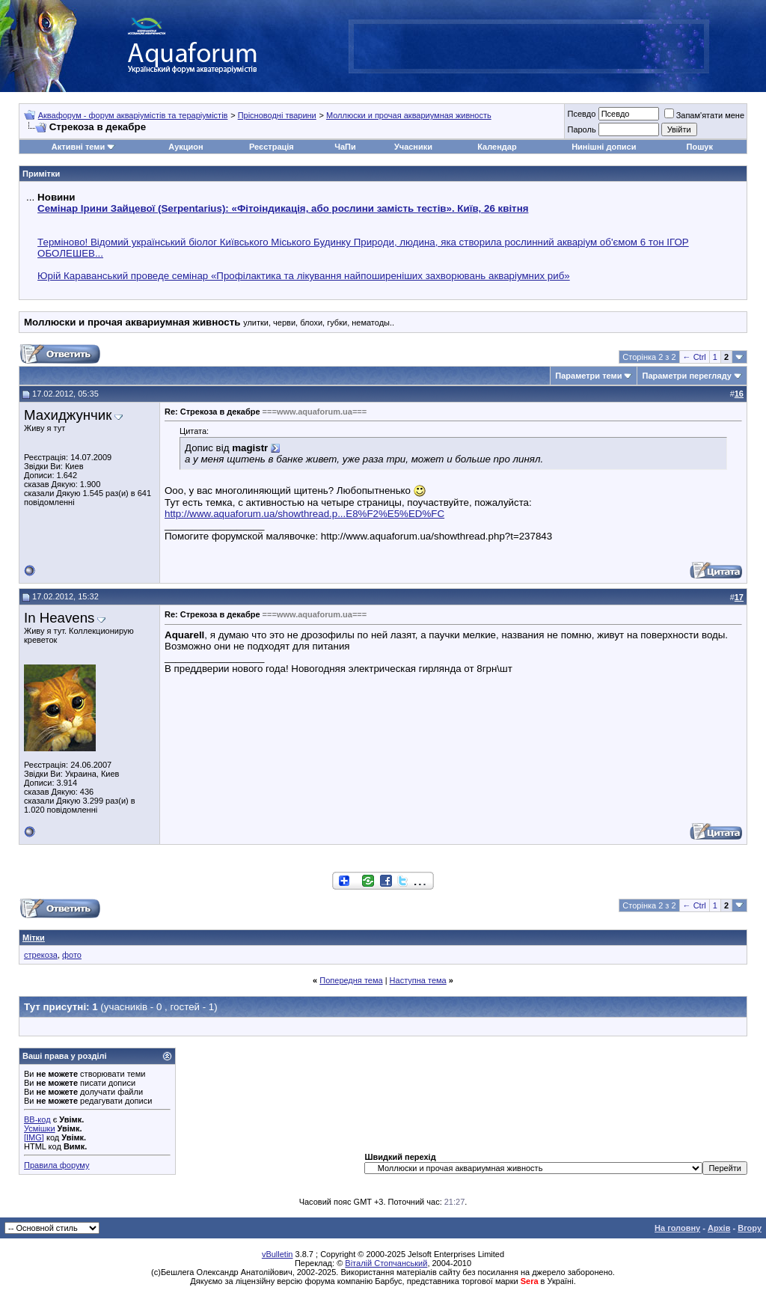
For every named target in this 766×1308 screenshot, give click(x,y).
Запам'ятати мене (704, 115)
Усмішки (39, 1128)
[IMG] (34, 1137)
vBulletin (277, 1254)
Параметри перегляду (686, 375)
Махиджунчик (67, 415)
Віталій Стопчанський (386, 1263)
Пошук (700, 146)
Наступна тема (418, 980)
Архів (719, 1227)
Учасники (413, 146)
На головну (677, 1227)
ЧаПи (345, 146)
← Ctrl (694, 356)
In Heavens (59, 618)
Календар (496, 146)
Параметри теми (588, 375)
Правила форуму (56, 1165)
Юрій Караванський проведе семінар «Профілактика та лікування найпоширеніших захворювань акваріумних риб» (303, 275)
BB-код (37, 1119)
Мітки (33, 937)
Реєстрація (271, 146)
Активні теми (78, 146)
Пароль (581, 129)
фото (72, 954)
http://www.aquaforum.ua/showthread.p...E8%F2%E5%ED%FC (304, 513)
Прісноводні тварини (277, 115)
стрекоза (41, 954)
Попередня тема (350, 980)
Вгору (750, 1227)
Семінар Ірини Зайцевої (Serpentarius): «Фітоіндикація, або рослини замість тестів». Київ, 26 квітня (282, 208)
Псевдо (581, 113)
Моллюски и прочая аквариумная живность (408, 115)
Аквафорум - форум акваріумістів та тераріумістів (133, 115)
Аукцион (185, 146)
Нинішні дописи (604, 146)
